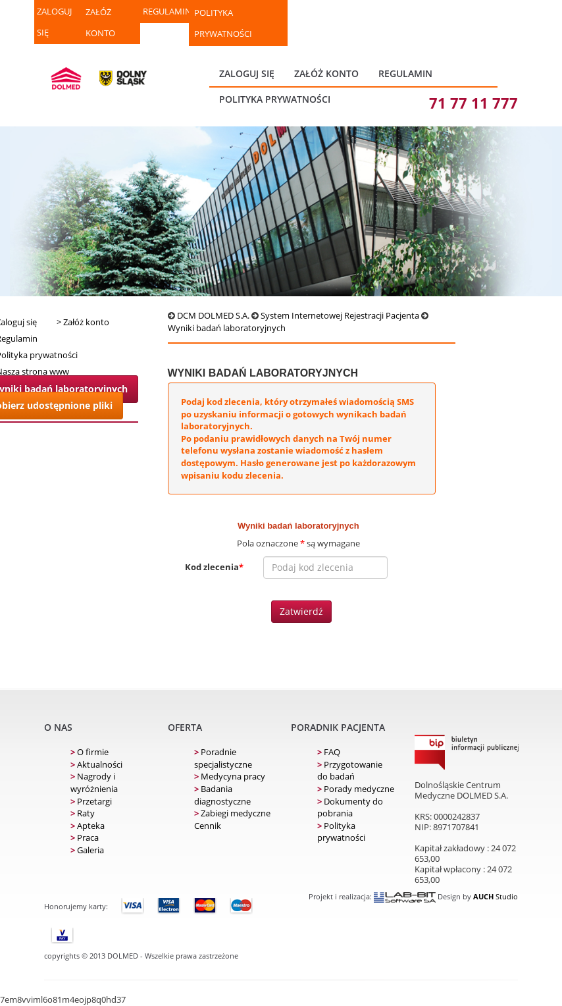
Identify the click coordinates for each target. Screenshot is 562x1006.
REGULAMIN (166, 11)
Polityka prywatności (223, 23)
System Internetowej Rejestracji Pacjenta (340, 315)
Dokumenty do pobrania (350, 807)
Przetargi (91, 801)
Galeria (87, 850)
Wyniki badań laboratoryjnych (227, 328)
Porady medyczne (355, 789)
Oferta (185, 727)
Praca (84, 837)
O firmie (89, 752)
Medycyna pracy (229, 776)
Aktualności (96, 764)
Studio (495, 896)
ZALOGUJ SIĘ (54, 21)
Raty (82, 813)
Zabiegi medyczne (232, 813)
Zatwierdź (301, 611)
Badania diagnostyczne (222, 795)
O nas (58, 727)
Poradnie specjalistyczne (223, 758)
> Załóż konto (83, 322)
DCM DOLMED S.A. (213, 315)
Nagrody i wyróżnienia (94, 782)
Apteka (87, 826)
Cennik (207, 826)
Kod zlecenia (214, 567)
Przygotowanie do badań (349, 770)
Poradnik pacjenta (338, 727)
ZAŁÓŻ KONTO (100, 22)
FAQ (328, 752)
